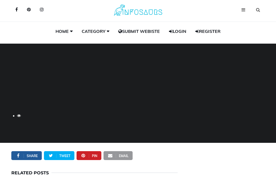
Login (177, 31)
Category (93, 31)
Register (207, 31)
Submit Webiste (139, 31)
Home (62, 31)
